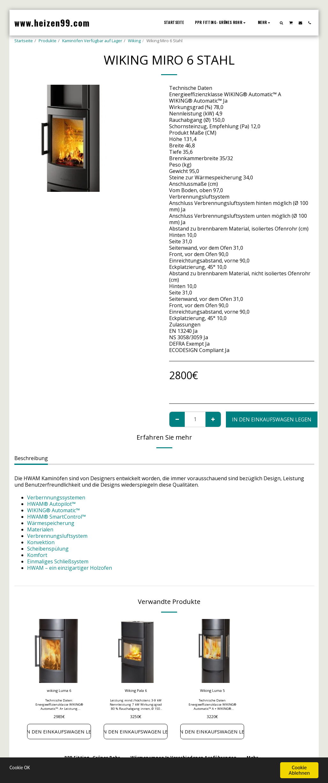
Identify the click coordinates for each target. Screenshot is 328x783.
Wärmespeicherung (50, 523)
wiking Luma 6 (59, 691)
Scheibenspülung (48, 548)
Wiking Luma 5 (212, 691)
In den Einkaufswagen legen (271, 419)
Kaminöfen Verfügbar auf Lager (92, 40)
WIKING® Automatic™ (53, 510)
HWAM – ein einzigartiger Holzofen (69, 567)
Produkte (47, 40)
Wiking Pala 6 (135, 691)
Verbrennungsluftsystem (57, 535)
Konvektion (41, 542)
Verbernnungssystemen (56, 497)
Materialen (40, 529)
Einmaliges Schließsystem (57, 561)
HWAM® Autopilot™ (51, 503)
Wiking (134, 40)
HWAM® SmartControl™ (56, 516)
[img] (59, 651)
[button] (281, 23)
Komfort (37, 555)
